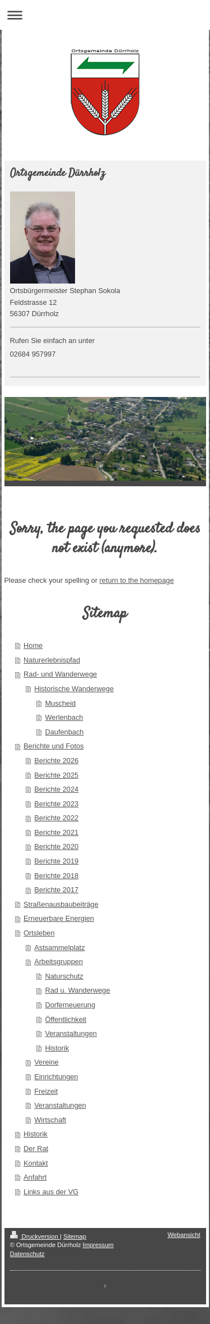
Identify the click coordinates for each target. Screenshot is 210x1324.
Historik (57, 1048)
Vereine (46, 1062)
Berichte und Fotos (53, 746)
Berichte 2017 (56, 889)
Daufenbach (64, 732)
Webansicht (183, 1234)
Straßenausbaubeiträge (61, 904)
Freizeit (46, 1091)
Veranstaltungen (71, 1033)
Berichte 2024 (56, 789)
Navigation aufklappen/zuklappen (105, 15)
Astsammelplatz (59, 947)
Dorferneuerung (70, 1005)
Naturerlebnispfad (52, 660)
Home (33, 645)
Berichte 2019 (56, 861)
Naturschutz (64, 976)
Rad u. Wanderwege (77, 990)
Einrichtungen (56, 1076)
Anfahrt (35, 1177)
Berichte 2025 (56, 775)
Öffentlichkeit (65, 1019)
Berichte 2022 (56, 818)
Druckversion (35, 1236)
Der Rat (36, 1148)
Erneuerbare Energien (59, 918)
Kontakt (36, 1163)
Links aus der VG (51, 1192)
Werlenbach (64, 717)
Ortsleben (39, 933)
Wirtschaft (50, 1120)
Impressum (98, 1244)
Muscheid (60, 703)
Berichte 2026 (56, 760)
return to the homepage (137, 580)
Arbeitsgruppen (58, 961)
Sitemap (74, 1236)
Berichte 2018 (56, 875)
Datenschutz (27, 1253)
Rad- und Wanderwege (60, 674)
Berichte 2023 (56, 804)
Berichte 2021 (56, 832)
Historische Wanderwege (74, 688)
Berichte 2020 (56, 846)
